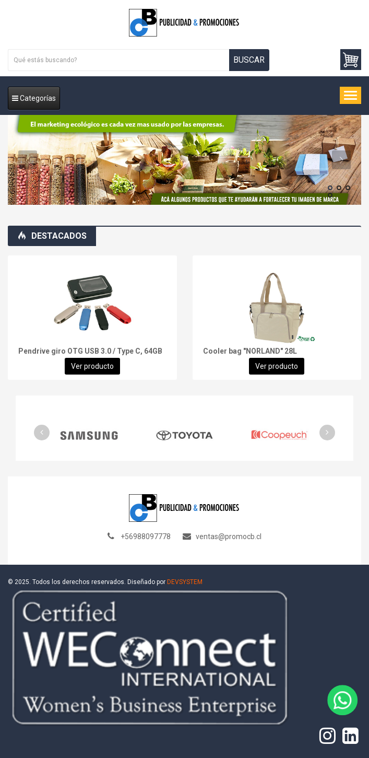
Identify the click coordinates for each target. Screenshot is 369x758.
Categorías (34, 98)
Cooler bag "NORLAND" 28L (250, 351)
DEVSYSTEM (185, 582)
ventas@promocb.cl (228, 536)
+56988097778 (146, 536)
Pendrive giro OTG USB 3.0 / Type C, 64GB (90, 351)
